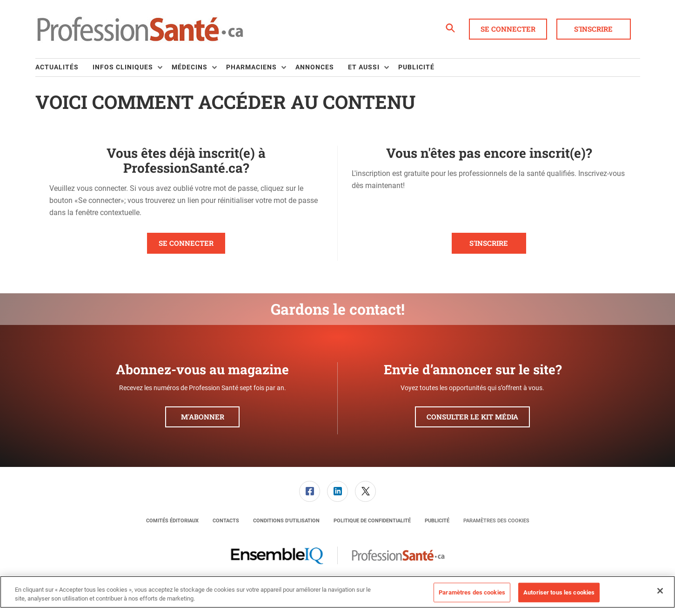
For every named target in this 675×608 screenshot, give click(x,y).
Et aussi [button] (364, 67)
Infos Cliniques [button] (123, 67)
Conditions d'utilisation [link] (286, 521)
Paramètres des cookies (496, 520)
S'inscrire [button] (593, 29)
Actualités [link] (57, 67)
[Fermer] (660, 591)
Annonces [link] (314, 67)
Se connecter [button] (508, 29)
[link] (309, 491)
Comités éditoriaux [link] (172, 521)
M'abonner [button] (202, 416)
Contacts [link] (226, 521)
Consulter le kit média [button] (472, 416)
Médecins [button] (189, 67)
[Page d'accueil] (140, 29)
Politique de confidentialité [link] (372, 521)
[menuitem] (64, 67)
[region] (337, 592)
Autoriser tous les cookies (559, 592)
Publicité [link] (416, 67)
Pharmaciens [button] (251, 67)
